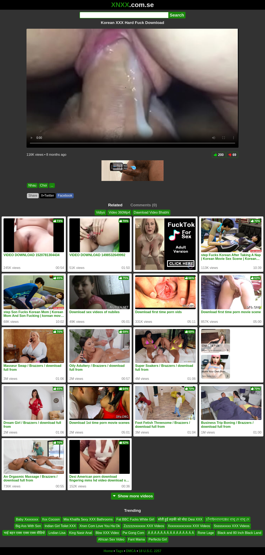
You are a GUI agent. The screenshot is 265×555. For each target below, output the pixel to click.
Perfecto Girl (157, 539)
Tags (119, 551)
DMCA (131, 551)
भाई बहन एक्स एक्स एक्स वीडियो (24, 533)
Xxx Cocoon (51, 519)
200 (219, 155)
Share (32, 195)
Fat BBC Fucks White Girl (135, 519)
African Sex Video (111, 539)
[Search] (124, 15)
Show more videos (132, 496)
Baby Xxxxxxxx (27, 519)
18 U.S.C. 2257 (150, 551)
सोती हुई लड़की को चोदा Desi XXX (180, 519)
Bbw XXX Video (107, 533)
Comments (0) (143, 205)
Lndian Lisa (56, 533)
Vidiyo (100, 212)
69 (232, 155)
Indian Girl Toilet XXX (60, 526)
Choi (43, 185)
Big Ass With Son (28, 526)
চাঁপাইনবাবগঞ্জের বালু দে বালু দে (227, 519)
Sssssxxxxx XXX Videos (231, 526)
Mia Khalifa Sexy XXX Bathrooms (88, 519)
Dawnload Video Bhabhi (151, 212)
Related (115, 205)
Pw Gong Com (133, 533)
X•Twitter (47, 195)
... (52, 185)
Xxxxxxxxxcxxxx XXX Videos (189, 526)
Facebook (65, 195)
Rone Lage (206, 533)
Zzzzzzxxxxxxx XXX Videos (144, 526)
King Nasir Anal (80, 533)
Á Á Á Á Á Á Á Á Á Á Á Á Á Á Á (171, 533)
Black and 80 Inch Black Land (239, 533)
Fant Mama (136, 539)
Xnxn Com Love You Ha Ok (100, 526)
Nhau (32, 185)
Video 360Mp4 (119, 212)
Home (108, 551)
